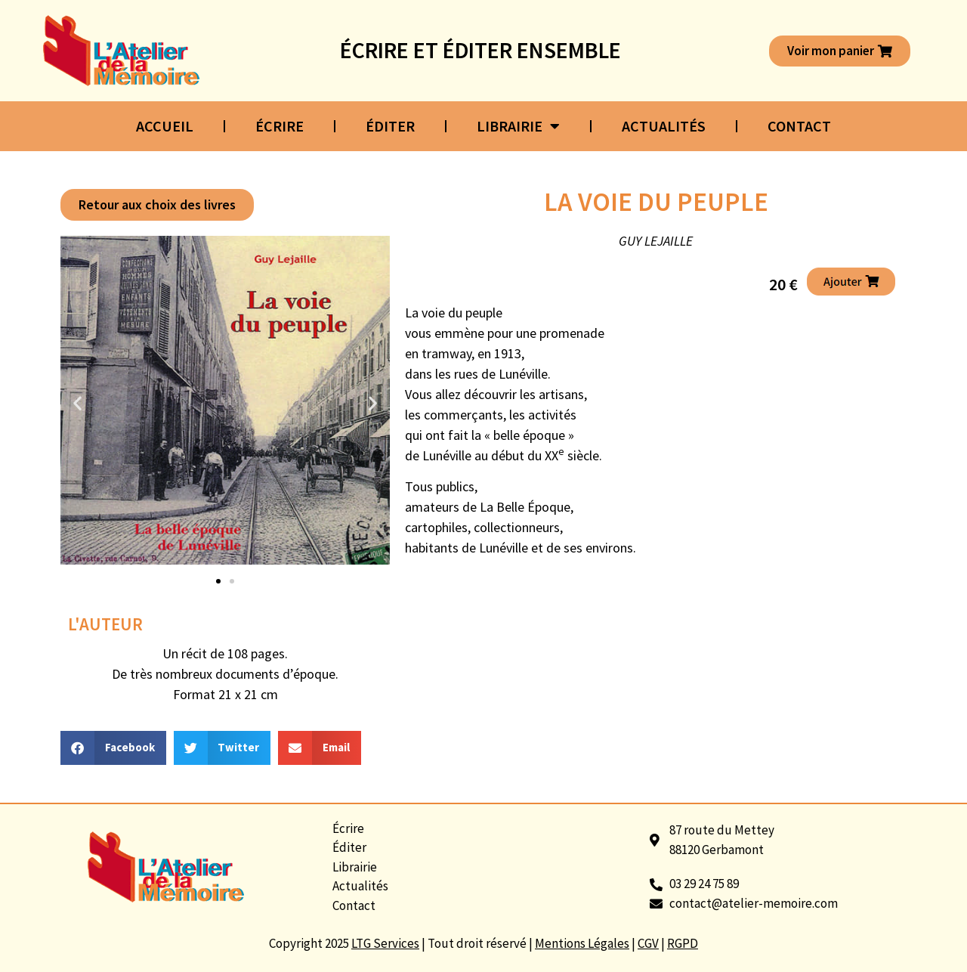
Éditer (390, 125)
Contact (799, 125)
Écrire (279, 125)
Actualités (664, 125)
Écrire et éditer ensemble (480, 50)
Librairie (518, 126)
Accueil (164, 125)
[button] (157, 205)
